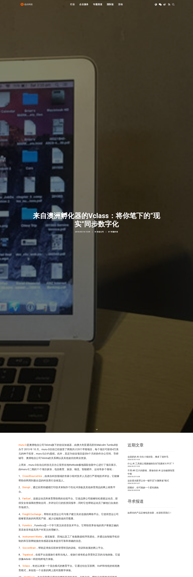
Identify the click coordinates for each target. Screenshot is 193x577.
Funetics (27, 382)
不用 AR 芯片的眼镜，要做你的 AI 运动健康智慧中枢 (151, 330)
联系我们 (165, 370)
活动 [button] (120, 6)
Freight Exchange (31, 371)
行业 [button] (72, 6)
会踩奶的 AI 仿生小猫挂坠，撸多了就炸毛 (148, 314)
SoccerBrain (29, 405)
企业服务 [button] (84, 6)
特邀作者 (114, 161)
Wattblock (29, 434)
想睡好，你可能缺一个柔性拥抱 (143, 345)
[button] (156, 6)
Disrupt (26, 345)
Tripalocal (27, 412)
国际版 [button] (110, 6)
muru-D (23, 302)
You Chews (30, 446)
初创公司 (100, 161)
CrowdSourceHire (32, 333)
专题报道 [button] (97, 6)
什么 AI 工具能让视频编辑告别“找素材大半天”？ (151, 321)
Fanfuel (26, 356)
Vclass (26, 423)
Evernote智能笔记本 (72, 555)
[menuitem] (72, 6)
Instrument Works (32, 394)
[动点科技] (27, 6)
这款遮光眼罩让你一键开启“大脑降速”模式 (148, 338)
